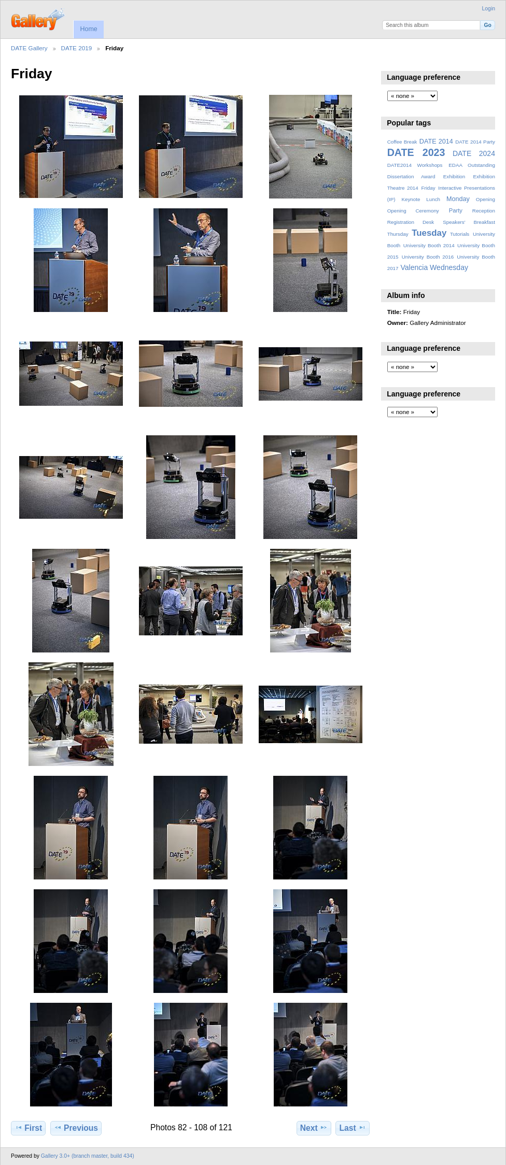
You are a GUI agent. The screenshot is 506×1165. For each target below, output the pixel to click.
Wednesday (449, 267)
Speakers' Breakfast (469, 222)
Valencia (414, 267)
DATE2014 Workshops (415, 165)
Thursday (398, 234)
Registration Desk (410, 222)
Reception (483, 211)
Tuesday (429, 233)
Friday (428, 188)
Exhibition (454, 176)
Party (455, 210)
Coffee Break (402, 142)
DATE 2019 (76, 48)
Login (488, 8)
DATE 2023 (416, 152)
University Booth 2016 (428, 257)
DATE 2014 (436, 141)
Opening (485, 199)
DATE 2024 (474, 153)
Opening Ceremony (413, 211)
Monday (458, 199)
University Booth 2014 (429, 245)
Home (88, 29)
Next (314, 1127)
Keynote (410, 199)
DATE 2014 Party (475, 142)
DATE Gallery (29, 48)
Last (353, 1127)
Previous (76, 1127)
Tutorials (459, 234)
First (28, 1127)
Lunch (433, 199)
